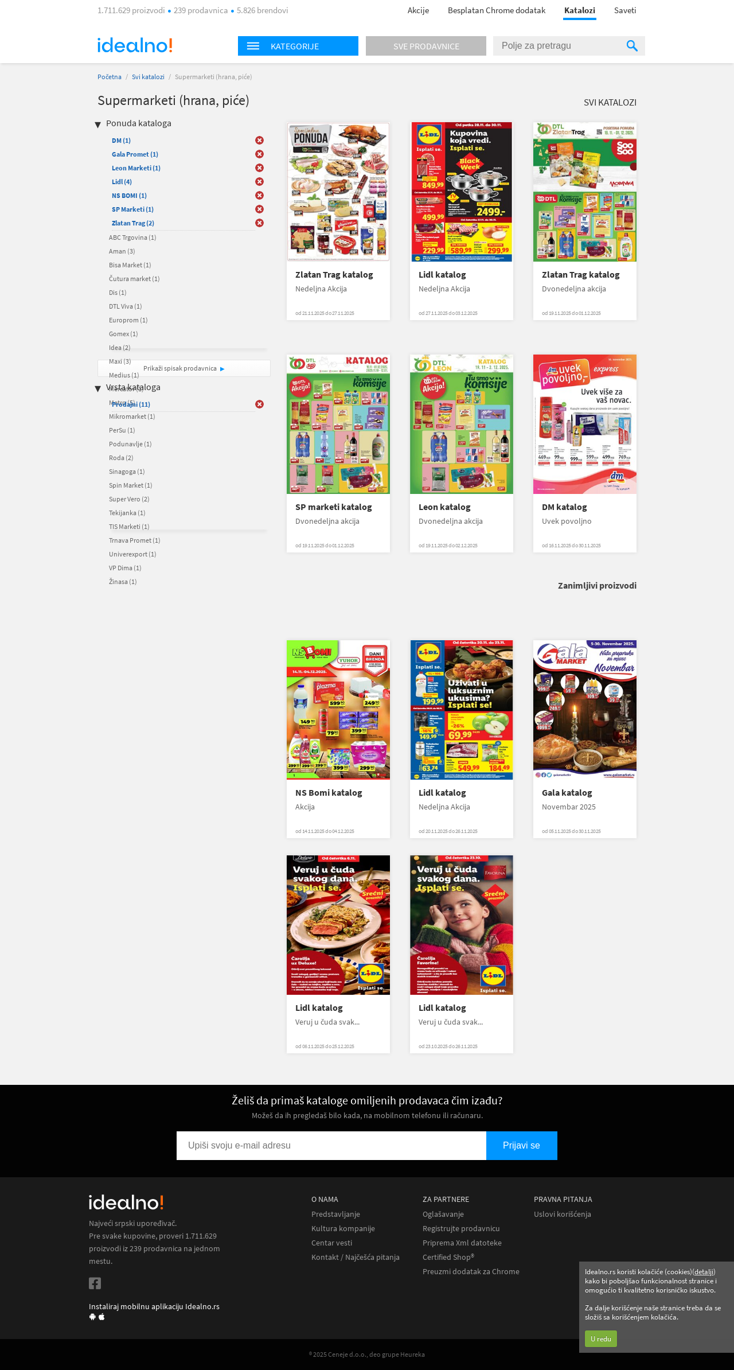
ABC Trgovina (133, 237)
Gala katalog (567, 792)
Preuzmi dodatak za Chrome (471, 1271)
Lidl (122, 181)
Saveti (625, 10)
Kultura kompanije (343, 1228)
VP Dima (125, 567)
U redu (601, 1339)
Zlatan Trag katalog (334, 274)
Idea (120, 347)
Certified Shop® (448, 1257)
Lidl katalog (442, 274)
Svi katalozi (148, 76)
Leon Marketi (136, 168)
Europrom (128, 320)
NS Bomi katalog (328, 792)
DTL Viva (125, 306)
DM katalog (564, 506)
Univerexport (133, 554)
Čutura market (134, 278)
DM (121, 140)
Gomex (123, 333)
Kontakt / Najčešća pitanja (355, 1257)
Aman (122, 251)
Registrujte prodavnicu (461, 1228)
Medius (124, 375)
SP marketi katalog (333, 506)
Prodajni (131, 404)
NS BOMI (129, 195)
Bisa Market (130, 264)
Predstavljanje (335, 1214)
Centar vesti (331, 1243)
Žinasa (123, 581)
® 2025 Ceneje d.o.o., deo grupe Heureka (367, 1354)
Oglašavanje (443, 1214)
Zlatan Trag (133, 223)
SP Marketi (133, 209)
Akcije (418, 10)
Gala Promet (135, 154)
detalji (703, 1271)
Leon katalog (445, 506)
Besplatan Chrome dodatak (496, 10)
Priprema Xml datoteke (462, 1243)
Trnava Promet (135, 540)
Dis (118, 292)
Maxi (120, 361)
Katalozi (579, 10)
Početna (109, 76)
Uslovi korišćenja (562, 1214)
